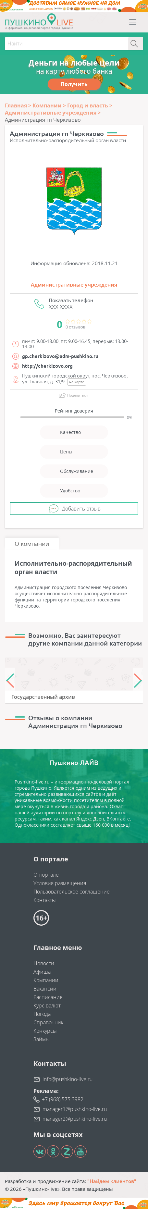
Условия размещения (59, 883)
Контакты (44, 900)
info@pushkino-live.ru (67, 1079)
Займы (41, 1039)
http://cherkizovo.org (47, 366)
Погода (42, 1014)
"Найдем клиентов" (111, 1181)
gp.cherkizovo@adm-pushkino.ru (60, 356)
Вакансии (44, 988)
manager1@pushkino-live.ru (75, 1109)
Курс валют (47, 1005)
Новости (43, 963)
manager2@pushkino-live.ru (75, 1118)
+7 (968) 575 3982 (62, 1099)
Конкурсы (45, 1030)
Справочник (48, 1022)
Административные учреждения (74, 284)
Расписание (48, 997)
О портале (46, 874)
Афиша (42, 971)
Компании (45, 980)
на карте (76, 382)
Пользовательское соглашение (71, 891)
